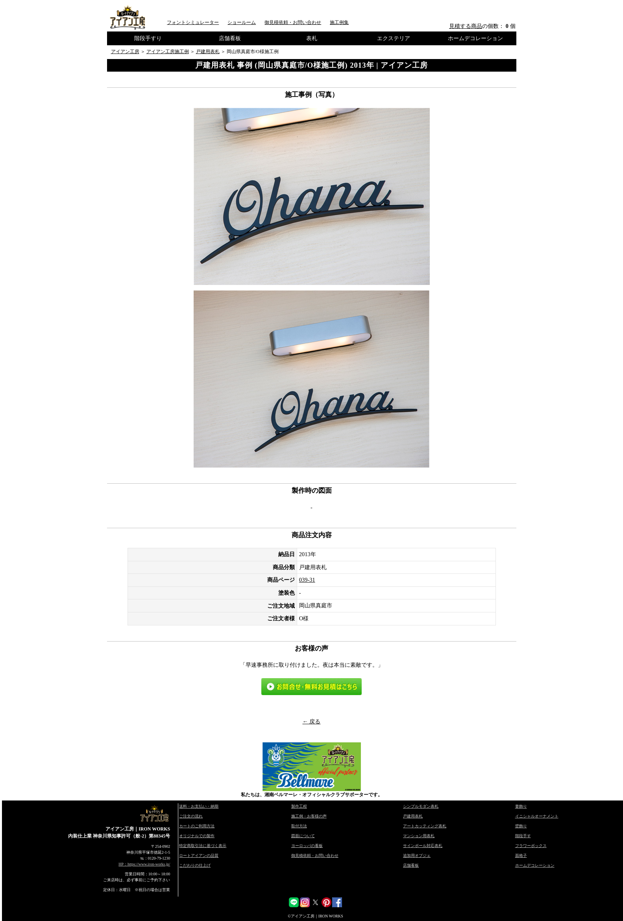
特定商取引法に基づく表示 (202, 845)
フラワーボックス (531, 845)
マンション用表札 (418, 836)
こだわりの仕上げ (195, 865)
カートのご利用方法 (196, 826)
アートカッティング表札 (424, 826)
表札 (311, 38)
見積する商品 (465, 26)
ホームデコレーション (475, 38)
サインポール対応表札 (422, 845)
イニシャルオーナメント (536, 816)
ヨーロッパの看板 (307, 845)
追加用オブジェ (417, 855)
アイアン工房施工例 (167, 51)
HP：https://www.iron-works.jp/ (144, 864)
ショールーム (241, 22)
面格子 (521, 855)
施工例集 (339, 22)
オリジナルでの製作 (196, 836)
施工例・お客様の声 (309, 816)
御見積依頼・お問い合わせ (292, 22)
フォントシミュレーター (193, 22)
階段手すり (148, 38)
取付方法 (299, 826)
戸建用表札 (208, 51)
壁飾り (521, 826)
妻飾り (521, 806)
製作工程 (299, 806)
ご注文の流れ (191, 816)
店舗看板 (230, 38)
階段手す (523, 836)
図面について (303, 836)
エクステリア (393, 38)
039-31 (307, 580)
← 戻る (312, 721)
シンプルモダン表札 (420, 806)
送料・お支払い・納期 (198, 806)
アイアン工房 (125, 51)
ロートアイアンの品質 (198, 855)
